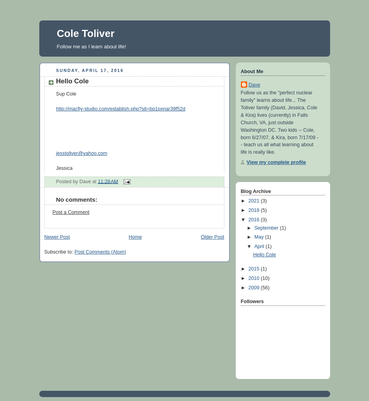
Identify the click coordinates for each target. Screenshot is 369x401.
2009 (254, 288)
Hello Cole (72, 81)
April (260, 246)
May (259, 237)
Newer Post (57, 237)
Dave (254, 85)
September (267, 228)
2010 (254, 278)
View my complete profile (276, 162)
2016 (254, 220)
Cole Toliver (86, 33)
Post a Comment (71, 212)
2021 (254, 201)
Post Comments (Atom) (100, 252)
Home (135, 237)
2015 (254, 269)
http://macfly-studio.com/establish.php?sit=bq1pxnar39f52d (120, 109)
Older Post (212, 237)
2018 (254, 210)
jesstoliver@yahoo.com (82, 153)
